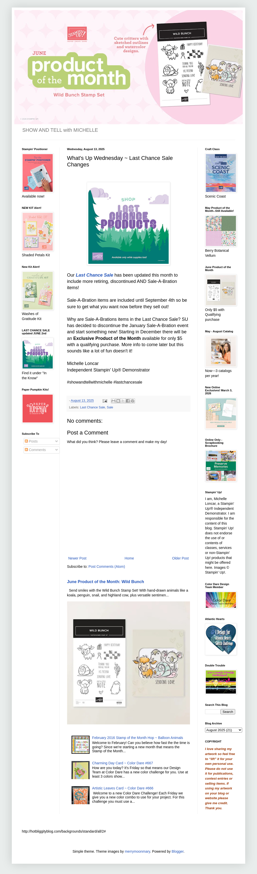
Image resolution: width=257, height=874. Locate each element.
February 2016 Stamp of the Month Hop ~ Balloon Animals (137, 738)
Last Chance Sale (92, 407)
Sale (110, 407)
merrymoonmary (137, 851)
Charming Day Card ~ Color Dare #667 (122, 763)
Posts (31, 441)
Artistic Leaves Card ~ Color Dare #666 (122, 788)
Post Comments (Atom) (107, 567)
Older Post (180, 558)
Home (129, 558)
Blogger (177, 851)
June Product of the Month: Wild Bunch (105, 581)
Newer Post (77, 558)
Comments (35, 450)
